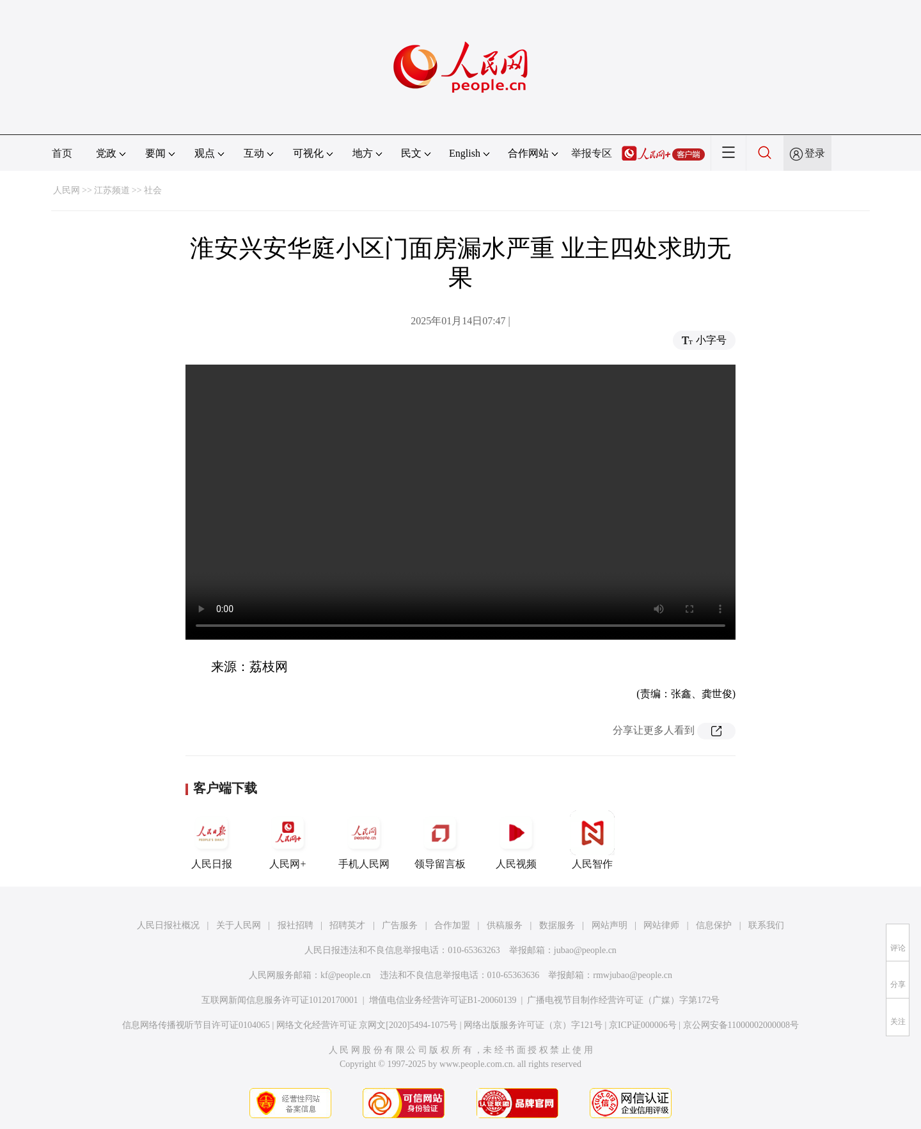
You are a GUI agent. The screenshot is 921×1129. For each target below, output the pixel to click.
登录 (815, 153)
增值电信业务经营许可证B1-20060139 (443, 1000)
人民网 (66, 190)
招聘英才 (347, 925)
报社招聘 (295, 925)
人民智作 (592, 839)
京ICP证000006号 (643, 1025)
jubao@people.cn (585, 950)
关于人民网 (238, 925)
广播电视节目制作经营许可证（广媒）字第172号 (623, 1000)
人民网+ (287, 839)
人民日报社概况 (168, 925)
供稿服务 (505, 925)
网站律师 (661, 925)
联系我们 (766, 925)
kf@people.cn (345, 975)
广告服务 (400, 925)
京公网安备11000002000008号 (741, 1025)
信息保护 (714, 925)
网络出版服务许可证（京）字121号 (533, 1025)
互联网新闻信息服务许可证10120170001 (279, 1000)
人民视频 (516, 839)
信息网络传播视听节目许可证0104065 (196, 1025)
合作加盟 (452, 925)
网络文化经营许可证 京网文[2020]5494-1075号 (367, 1025)
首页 (62, 153)
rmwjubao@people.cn (632, 975)
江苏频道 (112, 190)
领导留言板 (440, 839)
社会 (153, 190)
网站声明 (609, 925)
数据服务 (557, 925)
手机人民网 (364, 839)
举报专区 (591, 153)
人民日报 (211, 839)
